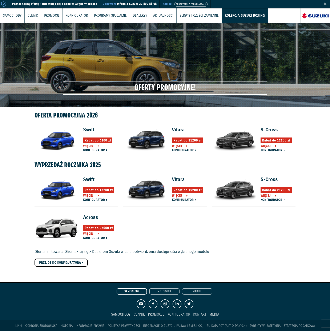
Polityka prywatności (124, 326)
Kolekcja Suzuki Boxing (231, 16)
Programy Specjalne (104, 16)
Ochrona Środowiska (41, 326)
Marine (197, 291)
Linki (18, 326)
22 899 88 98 (148, 4)
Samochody (11, 16)
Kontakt (199, 314)
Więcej (88, 146)
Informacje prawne (90, 326)
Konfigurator (73, 16)
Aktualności (154, 16)
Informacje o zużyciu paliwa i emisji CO (173, 326)
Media (214, 314)
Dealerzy (132, 16)
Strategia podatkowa (299, 326)
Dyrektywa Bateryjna (265, 326)
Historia (66, 326)
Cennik (31, 16)
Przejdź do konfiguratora (60, 262)
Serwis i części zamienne (188, 16)
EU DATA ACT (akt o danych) (227, 326)
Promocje (49, 16)
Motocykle (164, 291)
